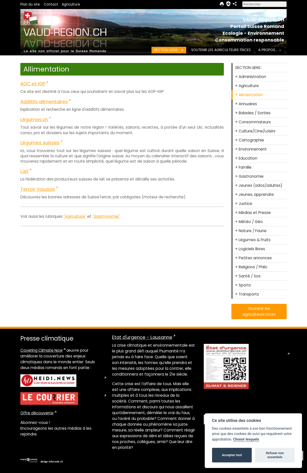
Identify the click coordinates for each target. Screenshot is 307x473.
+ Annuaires (246, 103)
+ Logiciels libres (250, 248)
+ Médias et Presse (253, 212)
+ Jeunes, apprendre (254, 194)
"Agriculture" (75, 216)
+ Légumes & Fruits (253, 239)
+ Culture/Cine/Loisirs (255, 131)
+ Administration (250, 76)
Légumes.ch (34, 119)
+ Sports (243, 285)
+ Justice (243, 203)
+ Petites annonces (253, 258)
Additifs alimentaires (44, 101)
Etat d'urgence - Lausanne (142, 337)
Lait (24, 171)
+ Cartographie (249, 140)
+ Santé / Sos (248, 276)
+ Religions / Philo (251, 267)
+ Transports (247, 294)
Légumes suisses (40, 142)
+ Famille (243, 167)
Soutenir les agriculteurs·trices (221, 50)
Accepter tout (232, 455)
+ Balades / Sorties (253, 113)
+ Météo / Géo (249, 221)
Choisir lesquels (246, 439)
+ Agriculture (247, 85)
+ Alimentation (249, 94)
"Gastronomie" (106, 216)
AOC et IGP (32, 84)
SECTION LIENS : (169, 50)
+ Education (246, 158)
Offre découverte (37, 413)
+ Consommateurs (253, 122)
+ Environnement (251, 149)
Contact (51, 4)
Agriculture (71, 4)
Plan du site (30, 4)
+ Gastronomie (249, 176)
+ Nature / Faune (251, 230)
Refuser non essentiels (275, 455)
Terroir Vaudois (37, 189)
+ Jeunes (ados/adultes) (258, 185)
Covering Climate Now (41, 350)
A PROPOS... (270, 50)
